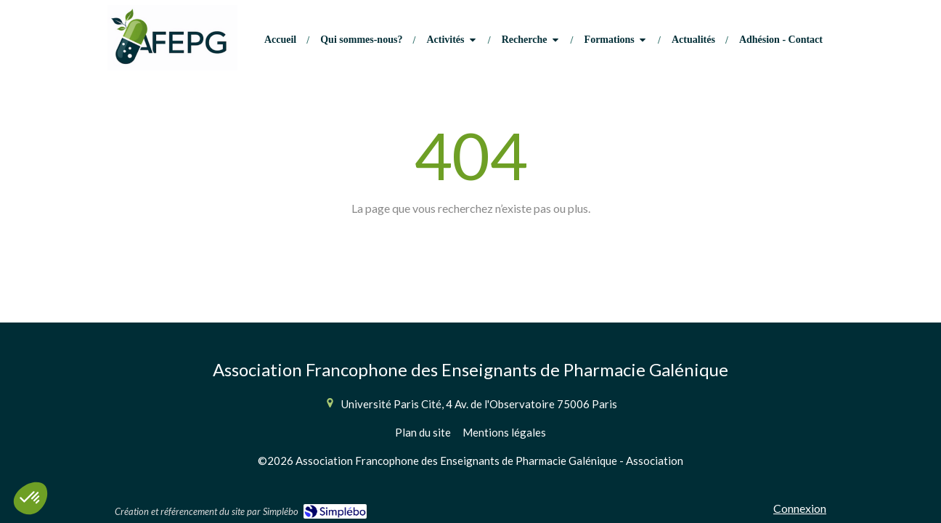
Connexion (799, 508)
